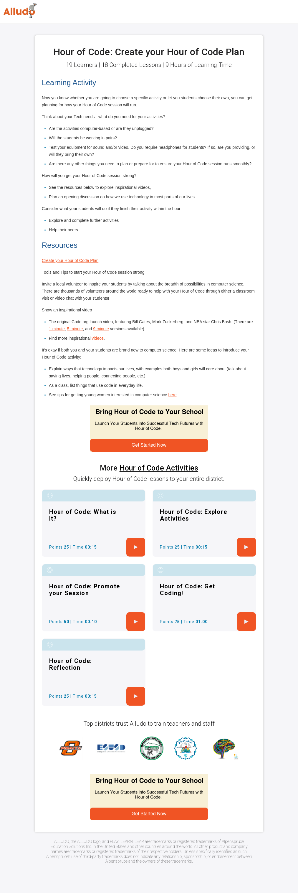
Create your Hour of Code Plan (70, 260)
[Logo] (20, 11)
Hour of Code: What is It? (82, 515)
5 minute (75, 328)
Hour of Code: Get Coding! (187, 590)
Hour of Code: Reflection (70, 664)
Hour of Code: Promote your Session (84, 590)
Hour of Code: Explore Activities (193, 515)
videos (98, 338)
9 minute (101, 328)
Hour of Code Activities (159, 468)
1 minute (57, 328)
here (172, 394)
